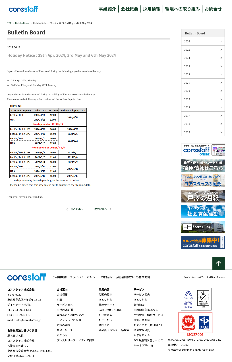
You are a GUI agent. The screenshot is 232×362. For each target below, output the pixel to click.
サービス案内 (65, 305)
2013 (187, 124)
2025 (187, 49)
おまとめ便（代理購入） (148, 325)
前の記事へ (77, 209)
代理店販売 (105, 294)
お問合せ (213, 8)
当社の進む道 (65, 310)
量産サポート (107, 305)
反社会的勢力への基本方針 (132, 277)
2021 (187, 82)
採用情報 (151, 8)
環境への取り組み (182, 8)
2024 (187, 58)
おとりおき (105, 320)
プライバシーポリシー (83, 277)
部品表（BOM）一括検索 (114, 330)
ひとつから (105, 299)
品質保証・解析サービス (148, 315)
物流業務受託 (142, 330)
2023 (187, 66)
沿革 (59, 299)
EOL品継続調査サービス (148, 340)
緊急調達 (139, 305)
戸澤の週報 (63, 325)
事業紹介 (107, 8)
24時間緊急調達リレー (147, 310)
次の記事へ (100, 209)
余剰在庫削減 (142, 320)
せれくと (104, 325)
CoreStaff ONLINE (110, 310)
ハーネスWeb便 (143, 345)
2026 (187, 41)
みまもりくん (142, 335)
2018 (187, 107)
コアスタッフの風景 (69, 320)
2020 (187, 91)
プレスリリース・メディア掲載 (75, 340)
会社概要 (129, 8)
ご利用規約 (59, 277)
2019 (187, 99)
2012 (187, 132)
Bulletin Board (22, 22)
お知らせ (62, 335)
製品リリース (65, 330)
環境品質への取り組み (70, 315)
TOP (9, 22)
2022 (187, 74)
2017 (187, 115)
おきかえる (105, 315)
